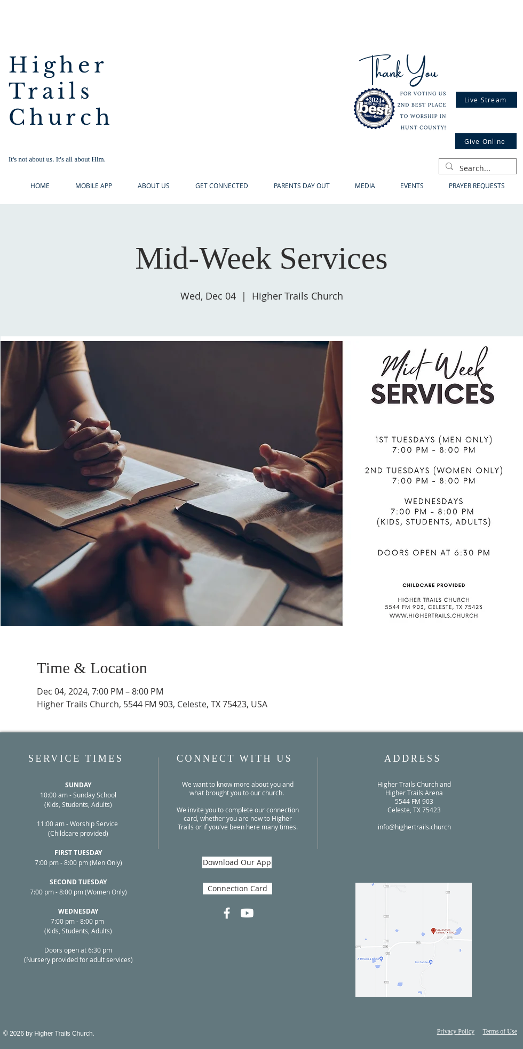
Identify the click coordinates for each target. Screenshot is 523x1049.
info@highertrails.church (414, 826)
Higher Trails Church (61, 91)
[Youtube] (247, 913)
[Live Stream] (486, 100)
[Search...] (476, 168)
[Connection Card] (237, 888)
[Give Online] (486, 141)
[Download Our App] (237, 862)
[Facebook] (226, 913)
